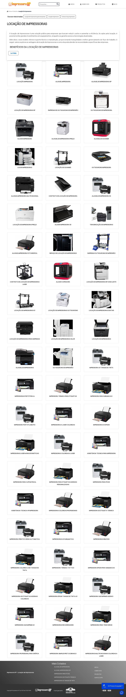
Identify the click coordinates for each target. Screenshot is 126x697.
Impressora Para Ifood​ (62, 674)
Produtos (100, 4)
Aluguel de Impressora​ (62, 667)
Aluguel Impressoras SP (62, 670)
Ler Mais (13, 53)
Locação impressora (53, 17)
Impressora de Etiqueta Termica (65, 677)
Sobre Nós (84, 4)
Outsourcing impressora (68, 17)
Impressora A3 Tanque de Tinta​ (64, 680)
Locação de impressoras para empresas (35, 17)
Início (71, 4)
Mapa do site (98, 677)
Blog (114, 4)
